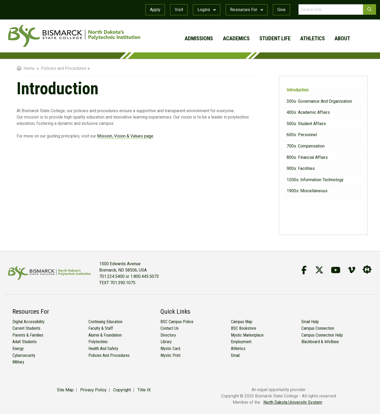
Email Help (310, 321)
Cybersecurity (23, 355)
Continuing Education (105, 321)
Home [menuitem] (26, 68)
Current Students (26, 328)
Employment (241, 341)
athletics (312, 38)
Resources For (246, 9)
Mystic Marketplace (247, 335)
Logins (206, 9)
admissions (199, 38)
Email (235, 355)
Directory (168, 335)
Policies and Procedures (109, 355)
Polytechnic (98, 341)
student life (275, 38)
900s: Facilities (301, 168)
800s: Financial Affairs (307, 157)
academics (236, 38)
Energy (18, 348)
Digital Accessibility (28, 321)
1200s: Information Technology (315, 179)
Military (18, 361)
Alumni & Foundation (105, 335)
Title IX (144, 389)
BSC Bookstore (243, 328)
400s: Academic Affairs (308, 112)
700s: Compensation (306, 146)
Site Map (65, 389)
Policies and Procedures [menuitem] (64, 68)
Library (166, 341)
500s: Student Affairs (306, 123)
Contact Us (169, 328)
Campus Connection (317, 328)
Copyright (122, 389)
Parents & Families (27, 335)
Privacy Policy (93, 389)
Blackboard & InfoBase (320, 341)
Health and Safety (103, 348)
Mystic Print (170, 355)
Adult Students (24, 341)
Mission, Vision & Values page (125, 136)
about (342, 38)
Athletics (238, 348)
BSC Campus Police (176, 321)
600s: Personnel (302, 134)
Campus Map (241, 321)
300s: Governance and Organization (319, 101)
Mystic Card (170, 348)
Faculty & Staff (100, 328)
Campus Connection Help (322, 335)
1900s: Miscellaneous (307, 190)
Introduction (297, 89)
